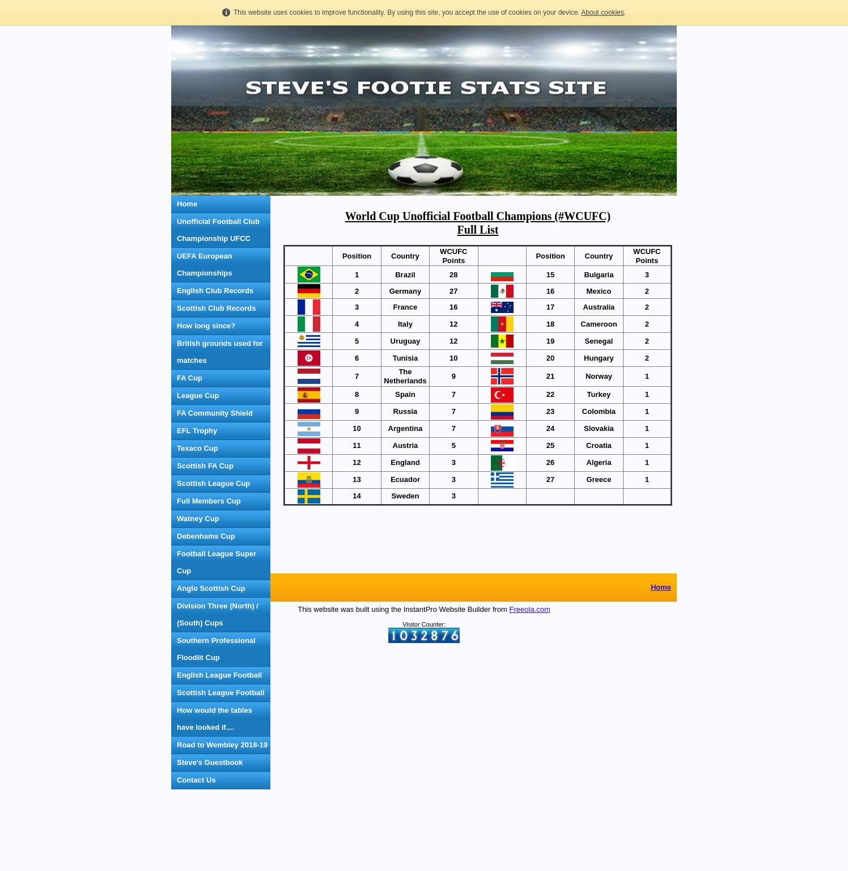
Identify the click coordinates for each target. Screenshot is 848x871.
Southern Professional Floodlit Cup (216, 649)
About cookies (602, 12)
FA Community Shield (215, 413)
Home (187, 204)
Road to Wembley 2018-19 (222, 745)
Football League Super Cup (216, 562)
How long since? (206, 326)
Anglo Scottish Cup (211, 588)
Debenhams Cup (206, 536)
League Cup (198, 395)
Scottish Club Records (216, 308)
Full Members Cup (209, 501)
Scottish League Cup (213, 483)
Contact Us (196, 780)
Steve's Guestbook (210, 762)
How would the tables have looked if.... (214, 719)
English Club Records (215, 290)
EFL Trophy (197, 430)
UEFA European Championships (204, 264)
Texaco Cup (197, 448)
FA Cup (189, 378)
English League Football (219, 675)
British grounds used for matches (220, 352)
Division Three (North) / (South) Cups (217, 614)
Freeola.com (530, 825)
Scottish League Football (221, 692)
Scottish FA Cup (205, 466)
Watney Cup (198, 518)
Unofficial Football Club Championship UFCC (218, 230)
